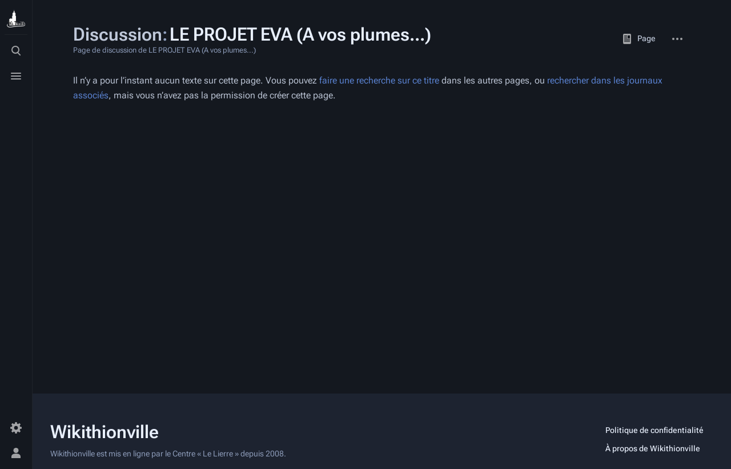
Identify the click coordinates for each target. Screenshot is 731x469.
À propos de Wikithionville (652, 448)
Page (638, 39)
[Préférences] (16, 427)
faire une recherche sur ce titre (379, 80)
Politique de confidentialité (654, 430)
